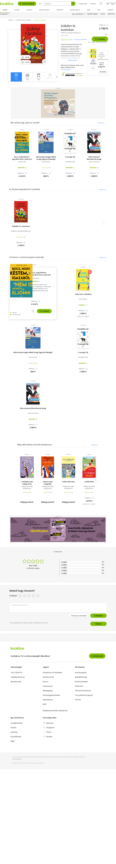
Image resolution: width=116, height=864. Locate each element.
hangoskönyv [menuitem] (44, 10)
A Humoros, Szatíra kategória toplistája (26, 258)
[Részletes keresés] (40, 4)
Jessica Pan (22, 162)
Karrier (45, 682)
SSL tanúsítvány (17, 760)
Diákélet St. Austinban (21, 227)
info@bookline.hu (18, 677)
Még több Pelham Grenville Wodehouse (34, 445)
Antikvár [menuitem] (60, 10)
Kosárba (100, 39)
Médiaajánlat (48, 691)
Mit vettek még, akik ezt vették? (25, 123)
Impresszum (48, 686)
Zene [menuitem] (88, 10)
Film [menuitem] (98, 10)
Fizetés (13, 728)
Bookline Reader (81, 682)
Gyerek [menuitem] (16, 10)
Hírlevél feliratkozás (83, 691)
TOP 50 (78, 700)
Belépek (98, 624)
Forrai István (46, 162)
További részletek (66, 70)
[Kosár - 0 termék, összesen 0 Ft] (111, 3)
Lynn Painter (83, 300)
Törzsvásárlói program (84, 696)
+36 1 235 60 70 (16, 673)
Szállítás (14, 732)
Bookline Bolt (16, 682)
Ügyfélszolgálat (92, 14)
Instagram (48, 728)
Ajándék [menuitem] (110, 10)
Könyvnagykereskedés (51, 696)
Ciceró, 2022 (64, 36)
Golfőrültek (89, 482)
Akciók (102, 14)
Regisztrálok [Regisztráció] (83, 4)
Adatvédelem (48, 700)
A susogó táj (70, 157)
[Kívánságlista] (100, 3)
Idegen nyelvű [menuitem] (75, 10)
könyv (27, 455)
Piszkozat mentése (79, 616)
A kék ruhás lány (68, 482)
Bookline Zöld (48, 677)
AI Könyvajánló (27, 3)
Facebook (48, 723)
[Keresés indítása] (73, 4)
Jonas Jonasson (94, 162)
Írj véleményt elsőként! (80, 40)
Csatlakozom (97, 656)
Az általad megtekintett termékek (24, 189)
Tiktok (47, 732)
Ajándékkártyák (81, 677)
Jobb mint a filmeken (83, 295)
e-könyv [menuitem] (29, 10)
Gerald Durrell (70, 162)
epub (25, 57)
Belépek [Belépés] (93, 4)
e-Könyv (22, 130)
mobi (25, 62)
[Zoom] (44, 62)
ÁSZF (45, 705)
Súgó (12, 741)
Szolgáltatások (17, 723)
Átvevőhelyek (16, 737)
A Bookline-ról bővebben (52, 673)
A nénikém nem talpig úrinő (27, 483)
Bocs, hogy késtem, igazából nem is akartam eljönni (22, 158)
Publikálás (98, 616)
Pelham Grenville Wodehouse (21, 232)
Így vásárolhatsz (77, 14)
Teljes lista (101, 123)
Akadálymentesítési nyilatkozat (55, 711)
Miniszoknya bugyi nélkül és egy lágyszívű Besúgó (46, 158)
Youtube (47, 737)
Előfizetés (111, 14)
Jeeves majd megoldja (48, 483)
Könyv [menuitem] (5, 10)
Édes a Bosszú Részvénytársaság (94, 158)
